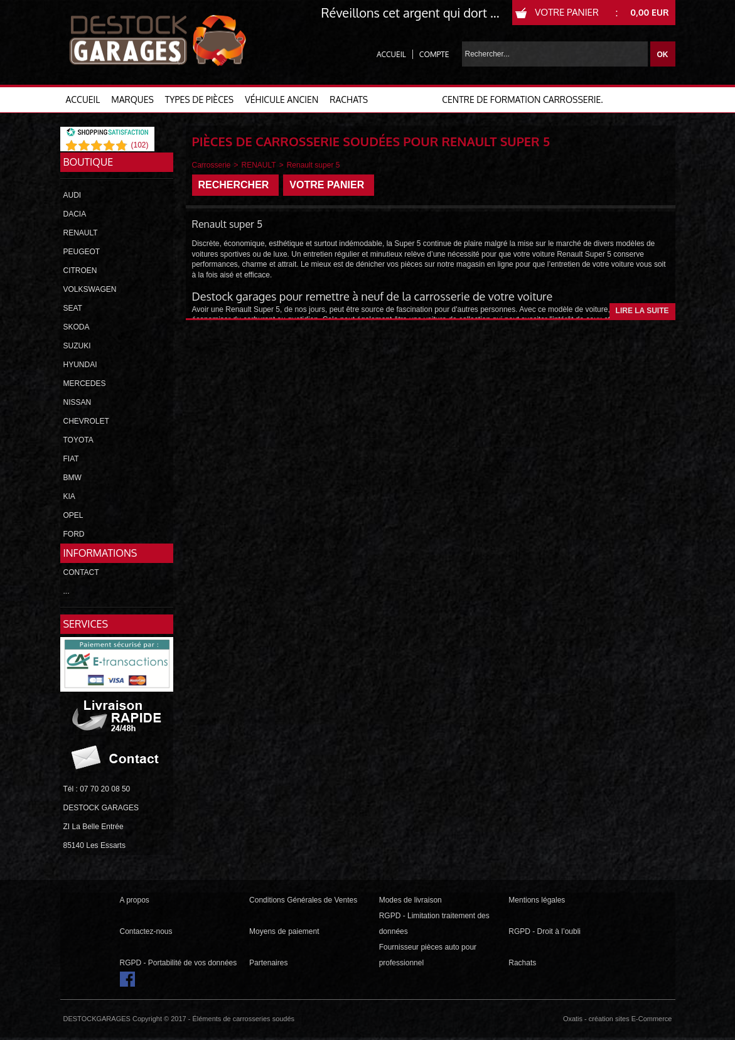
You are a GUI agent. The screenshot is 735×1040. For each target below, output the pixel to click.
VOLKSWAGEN (90, 289)
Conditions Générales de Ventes (303, 900)
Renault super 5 (313, 165)
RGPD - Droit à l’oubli (544, 931)
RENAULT (80, 232)
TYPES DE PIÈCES (199, 99)
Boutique (88, 162)
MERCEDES (84, 383)
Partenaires (268, 962)
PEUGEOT (81, 251)
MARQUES (132, 99)
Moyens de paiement (284, 931)
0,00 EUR (649, 12)
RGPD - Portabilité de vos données (178, 962)
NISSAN (77, 402)
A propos (134, 900)
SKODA (76, 327)
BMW (72, 477)
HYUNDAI (80, 364)
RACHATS (349, 99)
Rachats (522, 962)
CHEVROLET (86, 421)
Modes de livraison (410, 900)
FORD (74, 534)
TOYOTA (78, 440)
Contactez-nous (146, 931)
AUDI (72, 195)
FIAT (71, 458)
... (66, 591)
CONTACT (81, 572)
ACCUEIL (83, 99)
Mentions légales (536, 900)
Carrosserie (211, 165)
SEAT (72, 308)
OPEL (73, 515)
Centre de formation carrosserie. (522, 99)
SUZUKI (77, 345)
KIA (69, 496)
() (139, 145)
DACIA (75, 214)
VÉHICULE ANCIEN (281, 99)
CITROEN (80, 270)
